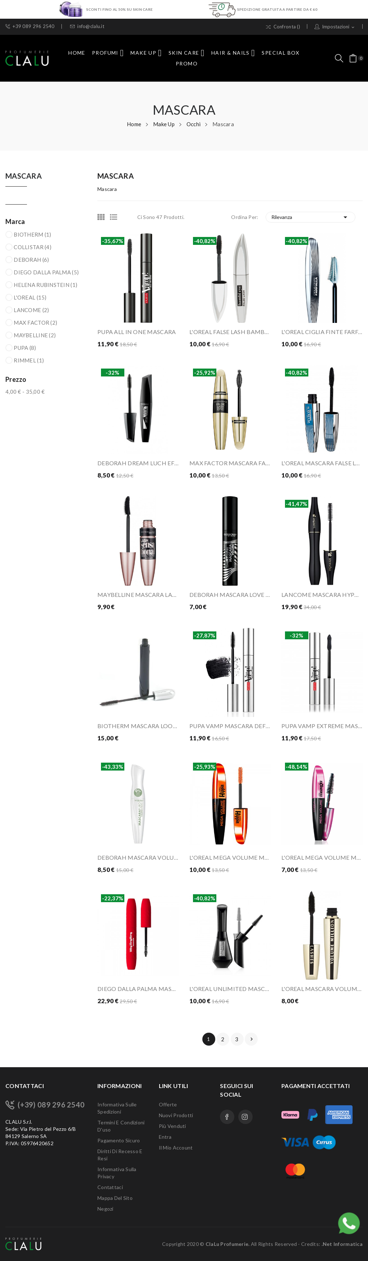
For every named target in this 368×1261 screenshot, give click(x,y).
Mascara (23, 176)
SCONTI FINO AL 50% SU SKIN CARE (119, 9)
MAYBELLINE (35, 335)
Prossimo (251, 1039)
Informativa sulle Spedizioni (117, 1108)
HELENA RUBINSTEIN (45, 285)
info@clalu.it (87, 26)
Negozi (105, 1209)
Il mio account (176, 1148)
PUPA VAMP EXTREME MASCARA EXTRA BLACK (322, 725)
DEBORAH (31, 259)
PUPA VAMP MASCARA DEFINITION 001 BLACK (230, 725)
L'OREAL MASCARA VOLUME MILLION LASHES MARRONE (322, 988)
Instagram (245, 1117)
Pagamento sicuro (118, 1140)
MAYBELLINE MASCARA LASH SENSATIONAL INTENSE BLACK (138, 594)
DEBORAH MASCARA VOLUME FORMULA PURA (138, 857)
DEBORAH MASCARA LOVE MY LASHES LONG (230, 594)
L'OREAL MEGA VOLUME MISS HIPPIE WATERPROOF (230, 857)
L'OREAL (30, 297)
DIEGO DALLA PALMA (46, 272)
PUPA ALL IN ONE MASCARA (136, 331)
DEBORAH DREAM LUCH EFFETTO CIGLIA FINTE (138, 463)
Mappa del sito (115, 1198)
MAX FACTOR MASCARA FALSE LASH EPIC (230, 463)
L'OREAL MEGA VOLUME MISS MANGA (322, 857)
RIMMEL (29, 360)
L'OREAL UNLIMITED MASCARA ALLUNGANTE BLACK (230, 988)
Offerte (168, 1104)
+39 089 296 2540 (30, 26)
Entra (165, 1137)
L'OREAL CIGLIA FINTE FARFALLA (322, 331)
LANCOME (31, 310)
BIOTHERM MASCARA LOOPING (138, 725)
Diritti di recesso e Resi (120, 1154)
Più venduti (172, 1126)
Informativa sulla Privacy (117, 1172)
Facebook (227, 1117)
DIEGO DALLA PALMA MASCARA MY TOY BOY (138, 988)
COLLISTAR (32, 247)
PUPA (25, 347)
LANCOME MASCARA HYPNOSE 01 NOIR (322, 594)
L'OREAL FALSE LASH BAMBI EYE (230, 331)
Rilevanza (310, 217)
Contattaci (110, 1187)
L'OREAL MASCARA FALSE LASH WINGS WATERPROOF (322, 463)
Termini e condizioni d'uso (121, 1126)
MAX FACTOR (35, 322)
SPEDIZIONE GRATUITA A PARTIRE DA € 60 (277, 9)
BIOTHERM (32, 234)
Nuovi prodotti (176, 1115)
